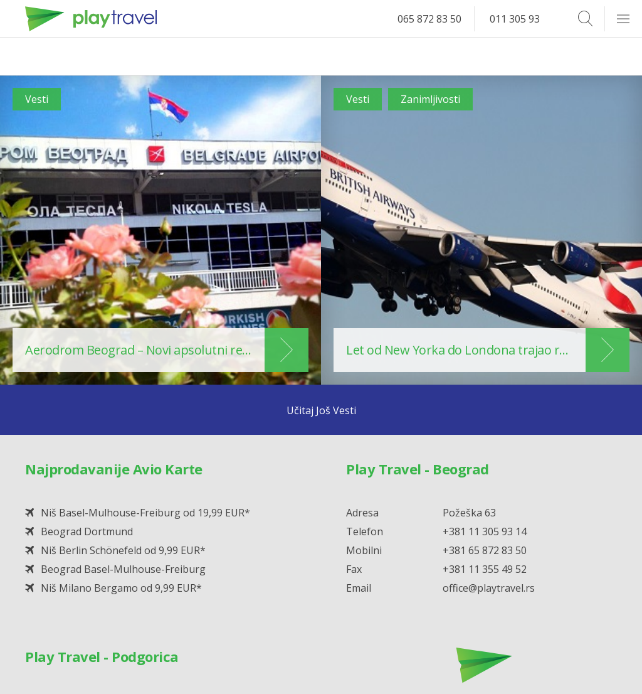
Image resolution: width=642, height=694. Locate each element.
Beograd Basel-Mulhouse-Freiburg (123, 569)
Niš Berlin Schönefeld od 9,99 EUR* (123, 550)
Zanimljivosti (430, 99)
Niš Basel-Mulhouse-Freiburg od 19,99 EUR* (145, 513)
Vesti (36, 99)
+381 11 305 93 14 (485, 531)
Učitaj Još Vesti (321, 410)
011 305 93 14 (522, 19)
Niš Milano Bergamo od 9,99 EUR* (121, 588)
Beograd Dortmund (87, 531)
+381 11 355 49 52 (485, 569)
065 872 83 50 (429, 19)
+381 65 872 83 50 (485, 550)
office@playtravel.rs (489, 588)
